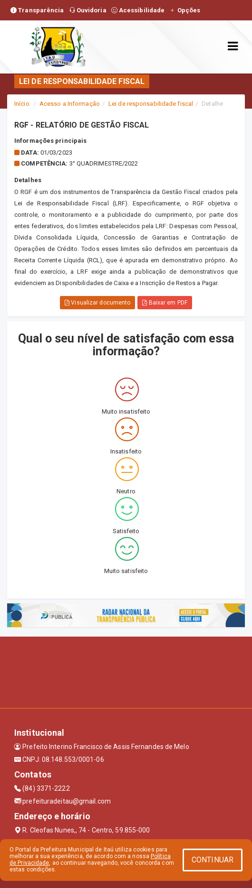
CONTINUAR (212, 859)
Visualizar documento (97, 302)
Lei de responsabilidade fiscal (150, 103)
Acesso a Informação (69, 103)
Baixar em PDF (164, 302)
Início (21, 103)
